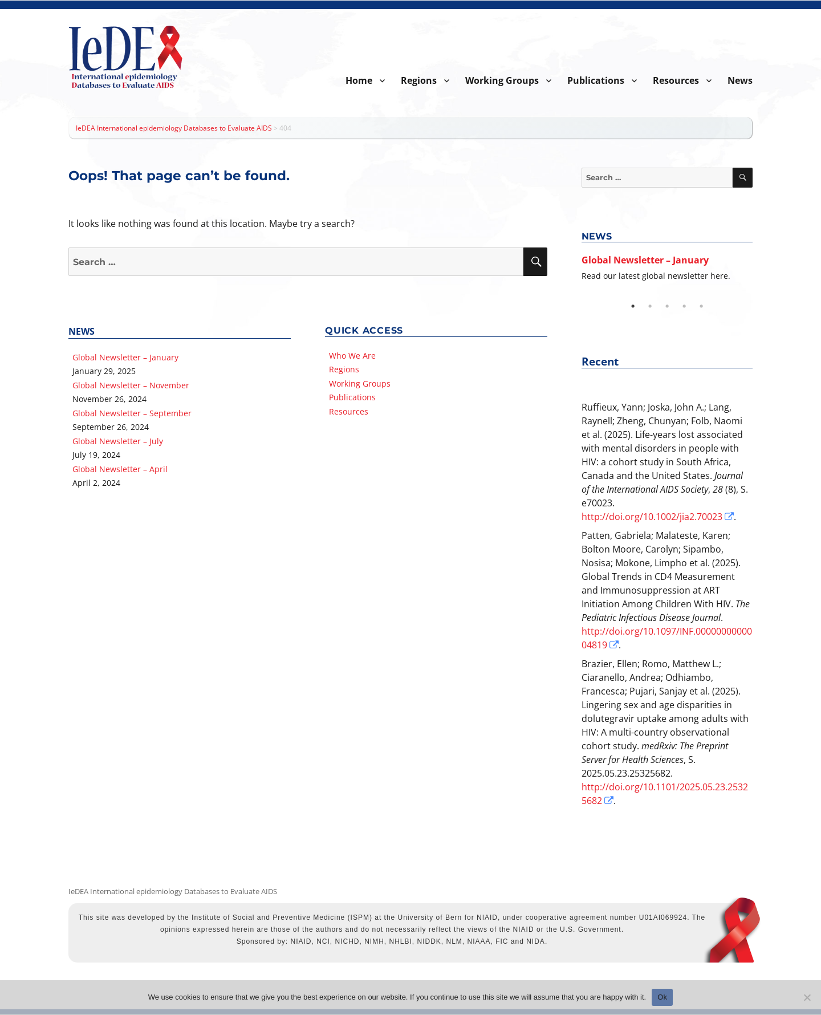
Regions (419, 80)
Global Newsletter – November (130, 385)
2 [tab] (650, 306)
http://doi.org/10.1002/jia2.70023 (652, 516)
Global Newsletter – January (125, 357)
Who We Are (352, 355)
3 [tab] (667, 306)
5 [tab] (701, 306)
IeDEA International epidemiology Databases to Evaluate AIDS (172, 891)
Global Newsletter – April (120, 469)
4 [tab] (684, 306)
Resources (676, 80)
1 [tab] (633, 306)
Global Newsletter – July (117, 441)
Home (359, 80)
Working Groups (502, 80)
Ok (662, 997)
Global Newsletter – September (132, 413)
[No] (806, 997)
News (740, 80)
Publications (595, 80)
